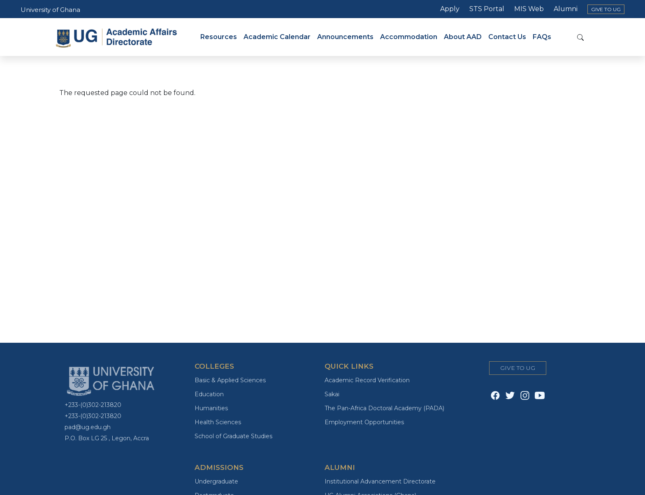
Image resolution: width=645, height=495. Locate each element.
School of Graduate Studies (233, 436)
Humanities (211, 408)
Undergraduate (216, 481)
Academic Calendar (277, 37)
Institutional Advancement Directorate (380, 481)
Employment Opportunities (364, 422)
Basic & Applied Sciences (230, 380)
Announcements (345, 37)
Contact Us (507, 37)
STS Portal (486, 9)
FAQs (542, 37)
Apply (449, 9)
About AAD (463, 37)
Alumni (566, 9)
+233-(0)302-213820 (93, 405)
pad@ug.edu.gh (88, 427)
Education (209, 394)
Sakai (332, 394)
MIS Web (529, 9)
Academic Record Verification (367, 380)
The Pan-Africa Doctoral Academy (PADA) (384, 408)
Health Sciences (218, 422)
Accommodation (408, 37)
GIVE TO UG (606, 9)
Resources (218, 37)
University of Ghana (50, 10)
